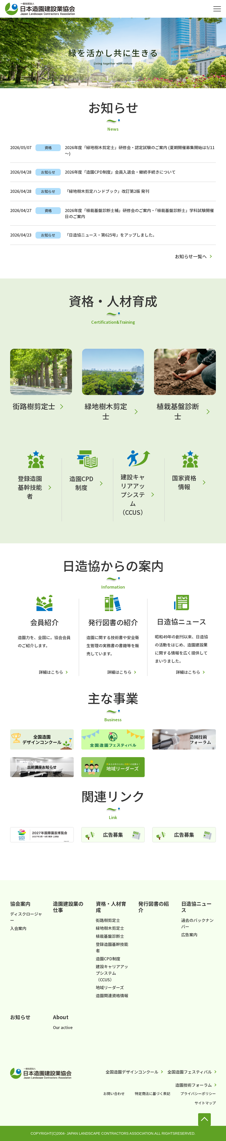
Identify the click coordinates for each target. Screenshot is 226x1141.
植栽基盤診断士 (178, 411)
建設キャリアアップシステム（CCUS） (132, 494)
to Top (204, 1119)
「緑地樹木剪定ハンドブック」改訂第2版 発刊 (107, 191)
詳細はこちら (51, 672)
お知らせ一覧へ (191, 256)
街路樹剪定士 (34, 406)
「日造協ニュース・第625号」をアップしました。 (111, 235)
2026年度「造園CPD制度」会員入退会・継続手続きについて (120, 172)
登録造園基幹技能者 (30, 487)
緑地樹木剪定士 (106, 411)
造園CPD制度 (81, 483)
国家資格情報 (184, 482)
